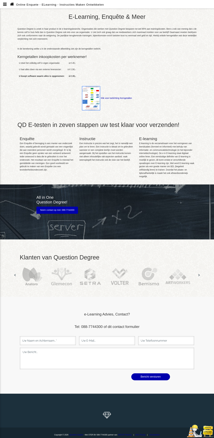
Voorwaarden (154, 434)
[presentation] (45, 376)
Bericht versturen (150, 376)
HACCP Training (124, 434)
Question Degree (76, 434)
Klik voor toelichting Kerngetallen (107, 98)
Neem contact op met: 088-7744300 (57, 210)
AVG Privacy (140, 434)
